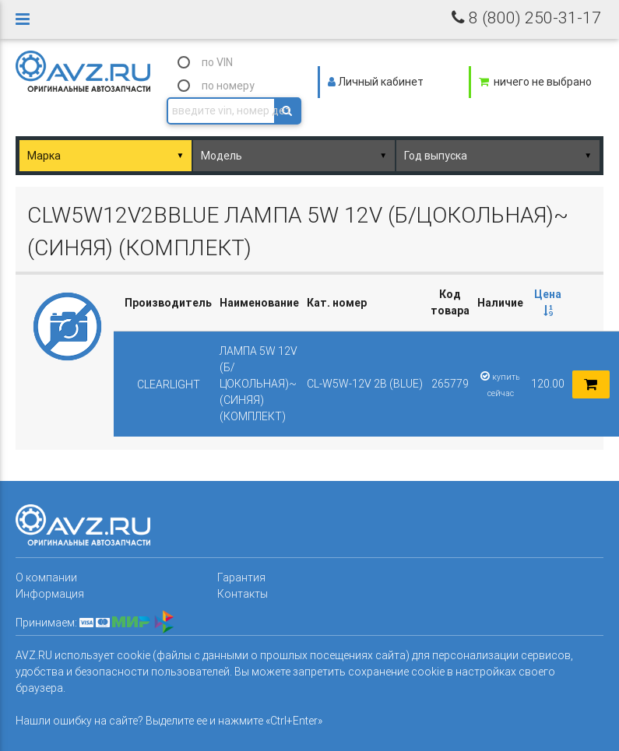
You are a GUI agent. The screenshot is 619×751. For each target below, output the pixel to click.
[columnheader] (547, 303)
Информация (50, 594)
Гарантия (241, 577)
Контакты (242, 594)
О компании (46, 577)
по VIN (217, 62)
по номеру (228, 86)
